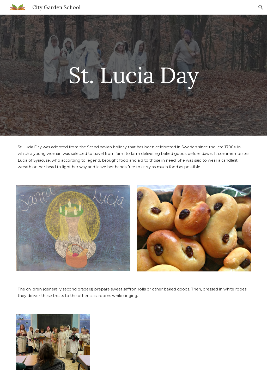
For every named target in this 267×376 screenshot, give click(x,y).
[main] (133, 75)
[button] (260, 7)
